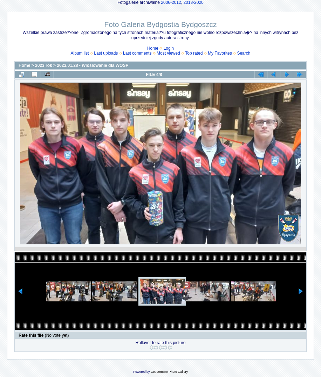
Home (152, 48)
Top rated (194, 53)
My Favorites (220, 53)
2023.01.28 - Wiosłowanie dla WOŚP (92, 65)
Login (169, 48)
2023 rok (43, 65)
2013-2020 (193, 2)
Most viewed (168, 53)
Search (243, 53)
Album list (80, 53)
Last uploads (106, 53)
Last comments (137, 53)
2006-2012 (171, 2)
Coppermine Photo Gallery (169, 371)
